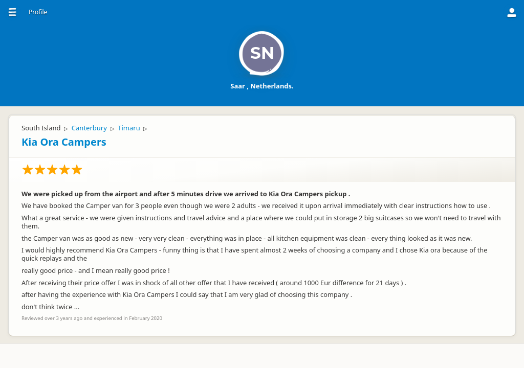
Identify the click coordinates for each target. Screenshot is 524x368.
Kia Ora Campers (63, 142)
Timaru (129, 127)
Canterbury (89, 127)
